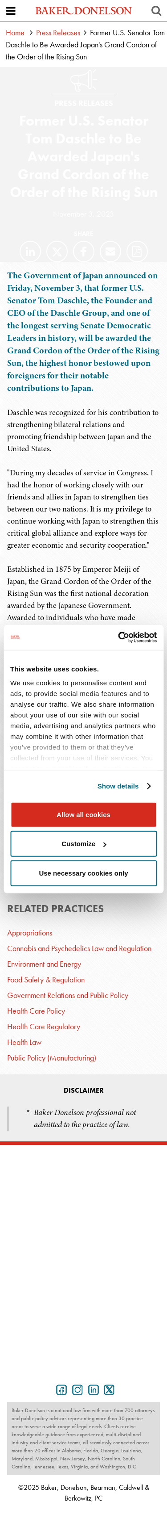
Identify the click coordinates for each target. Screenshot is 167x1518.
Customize (83, 843)
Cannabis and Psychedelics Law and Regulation (79, 948)
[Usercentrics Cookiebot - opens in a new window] (119, 637)
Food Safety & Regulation (46, 979)
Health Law (24, 1042)
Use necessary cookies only (83, 872)
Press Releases (58, 32)
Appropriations (29, 932)
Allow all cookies (83, 814)
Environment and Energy (44, 964)
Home (15, 32)
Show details (118, 786)
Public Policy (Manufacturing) (51, 1058)
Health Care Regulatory (43, 1026)
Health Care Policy (36, 1011)
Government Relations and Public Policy (67, 995)
